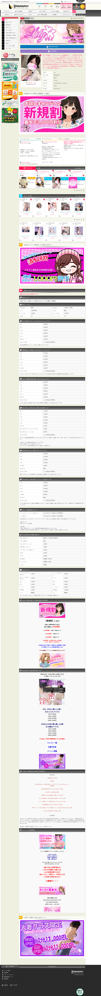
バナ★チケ (6, 14)
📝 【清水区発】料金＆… (65, 236)
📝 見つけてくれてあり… (65, 212)
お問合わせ (8, 40)
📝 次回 (52, 212)
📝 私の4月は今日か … (79, 212)
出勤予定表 (52, 747)
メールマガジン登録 (10, 45)
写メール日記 (42, 11)
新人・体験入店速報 (42, 14)
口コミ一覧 (8, 48)
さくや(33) (25, 214)
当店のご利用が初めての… (11, 38)
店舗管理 (6, 985)
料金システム (8, 22)
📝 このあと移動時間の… (39, 236)
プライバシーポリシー (9, 974)
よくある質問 (7, 970)
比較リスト (67, 1)
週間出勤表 (8, 25)
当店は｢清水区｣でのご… (11, 32)
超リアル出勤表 (18, 11)
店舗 (74, 11)
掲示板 (7, 43)
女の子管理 (14, 985)
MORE (38, 139)
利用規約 (6, 978)
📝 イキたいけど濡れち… (25, 212)
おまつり (39, 212)
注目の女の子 (66, 11)
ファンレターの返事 (54, 11)
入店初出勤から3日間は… (11, 35)
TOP (6, 19)
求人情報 (54, 14)
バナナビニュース (66, 14)
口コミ (30, 14)
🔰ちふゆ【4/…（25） (31, 82)
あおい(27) (39, 214)
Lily (27, 22)
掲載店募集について (8, 976)
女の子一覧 (8, 27)
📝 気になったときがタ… (52, 236)
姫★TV (30, 11)
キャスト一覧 (52, 743)
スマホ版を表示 (10, 966)
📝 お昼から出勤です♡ (79, 236)
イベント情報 (52, 751)
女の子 (74, 14)
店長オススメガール (18, 14)
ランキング (6, 11)
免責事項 (6, 972)
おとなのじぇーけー (25, 236)
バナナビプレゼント (83, 6)
